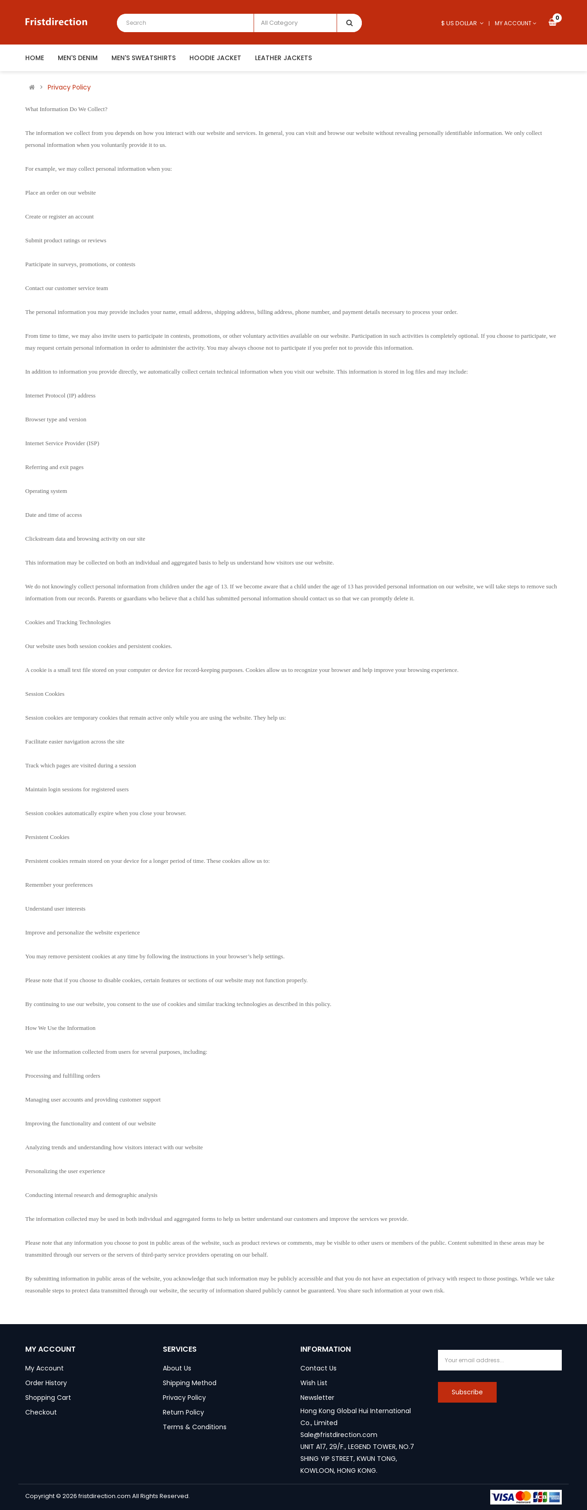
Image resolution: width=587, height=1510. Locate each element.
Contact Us (318, 1368)
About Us (177, 1368)
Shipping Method (189, 1382)
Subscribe (467, 1392)
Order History (46, 1382)
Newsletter (317, 1397)
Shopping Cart (48, 1397)
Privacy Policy (69, 87)
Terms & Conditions (195, 1427)
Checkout (41, 1412)
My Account (44, 1368)
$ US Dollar (462, 23)
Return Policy (183, 1412)
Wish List (313, 1382)
